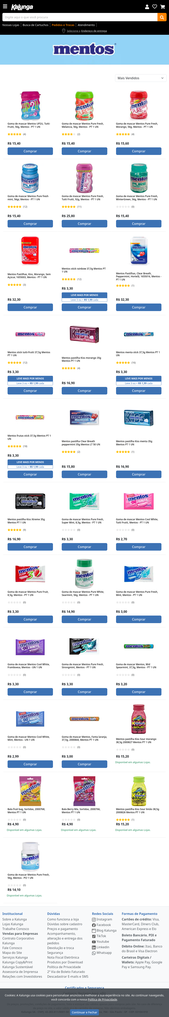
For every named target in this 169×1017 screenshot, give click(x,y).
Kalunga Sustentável (17, 967)
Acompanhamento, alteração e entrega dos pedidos (64, 938)
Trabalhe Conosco (15, 929)
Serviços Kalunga (15, 957)
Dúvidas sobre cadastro (64, 924)
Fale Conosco (12, 948)
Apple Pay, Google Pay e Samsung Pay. (142, 962)
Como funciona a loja (63, 919)
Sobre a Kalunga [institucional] (14, 919)
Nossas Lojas (10, 25)
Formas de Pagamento (139, 914)
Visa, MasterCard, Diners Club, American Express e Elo (140, 924)
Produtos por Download (65, 962)
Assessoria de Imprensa (20, 972)
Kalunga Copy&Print (17, 962)
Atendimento (86, 25)
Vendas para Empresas (20, 933)
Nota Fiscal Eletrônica (63, 957)
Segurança (55, 952)
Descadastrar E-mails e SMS (67, 976)
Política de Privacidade (64, 967)
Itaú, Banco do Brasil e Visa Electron (142, 948)
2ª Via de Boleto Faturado (66, 972)
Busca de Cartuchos (36, 25)
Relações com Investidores (22, 976)
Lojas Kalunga (12, 924)
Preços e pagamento (62, 929)
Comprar (30, 151)
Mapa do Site (12, 952)
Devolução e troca (60, 948)
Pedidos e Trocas (63, 25)
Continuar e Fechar (84, 1012)
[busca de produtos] (80, 17)
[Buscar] (162, 17)
